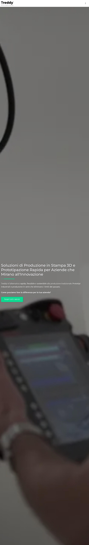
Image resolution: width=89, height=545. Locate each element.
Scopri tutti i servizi (12, 299)
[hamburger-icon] (85, 3)
